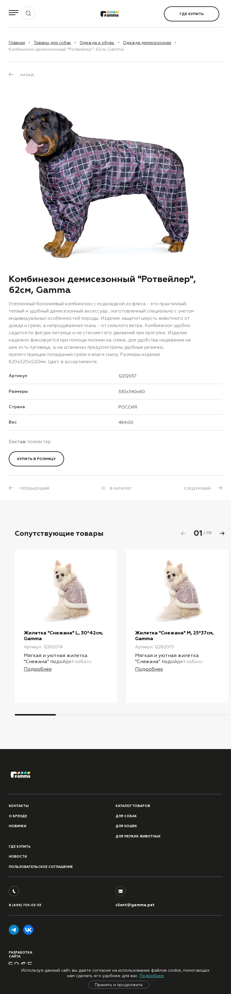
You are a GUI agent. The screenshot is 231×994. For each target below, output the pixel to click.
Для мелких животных (138, 836)
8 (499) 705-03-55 (25, 905)
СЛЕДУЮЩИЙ (197, 488)
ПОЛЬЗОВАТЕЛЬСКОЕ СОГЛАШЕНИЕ (41, 867)
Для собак (126, 816)
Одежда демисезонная (147, 42)
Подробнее (152, 975)
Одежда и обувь (97, 42)
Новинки (17, 826)
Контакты (19, 806)
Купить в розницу (36, 459)
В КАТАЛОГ (121, 488)
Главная (17, 42)
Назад (27, 75)
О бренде (18, 816)
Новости (18, 857)
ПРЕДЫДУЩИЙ (34, 488)
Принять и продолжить (119, 984)
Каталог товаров (133, 806)
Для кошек (126, 826)
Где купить (192, 14)
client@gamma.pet (135, 905)
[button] (222, 533)
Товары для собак (52, 42)
